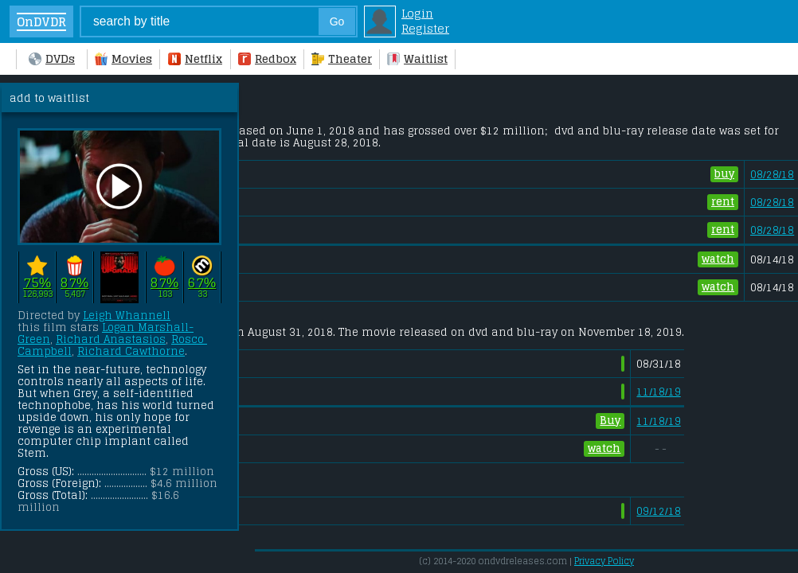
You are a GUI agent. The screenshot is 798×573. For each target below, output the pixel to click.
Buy (610, 421)
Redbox (267, 58)
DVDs (52, 58)
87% (74, 282)
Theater (341, 58)
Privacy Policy (604, 561)
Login (417, 13)
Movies (123, 58)
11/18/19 (658, 392)
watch (718, 259)
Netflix (195, 58)
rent (722, 202)
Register (425, 28)
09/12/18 (658, 511)
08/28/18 (772, 175)
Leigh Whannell (126, 315)
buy (724, 174)
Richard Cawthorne (131, 351)
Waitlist (417, 58)
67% (202, 282)
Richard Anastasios (111, 339)
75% (37, 282)
